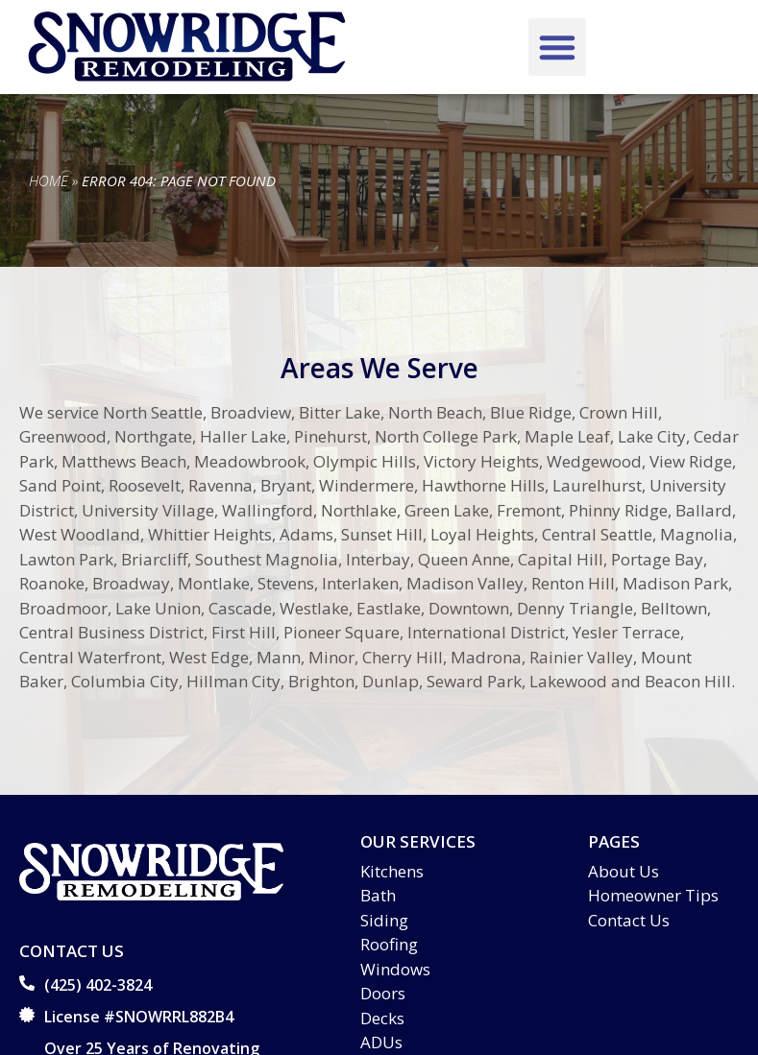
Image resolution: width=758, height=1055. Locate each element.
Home (48, 180)
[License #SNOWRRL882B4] (27, 1014)
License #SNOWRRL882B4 (138, 1016)
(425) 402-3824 (98, 984)
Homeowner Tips (653, 895)
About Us (623, 871)
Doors (382, 993)
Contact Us (629, 920)
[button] (557, 47)
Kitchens (392, 871)
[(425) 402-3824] (27, 983)
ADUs (381, 1042)
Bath (378, 895)
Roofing (389, 944)
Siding (384, 920)
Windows (395, 969)
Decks (382, 1018)
